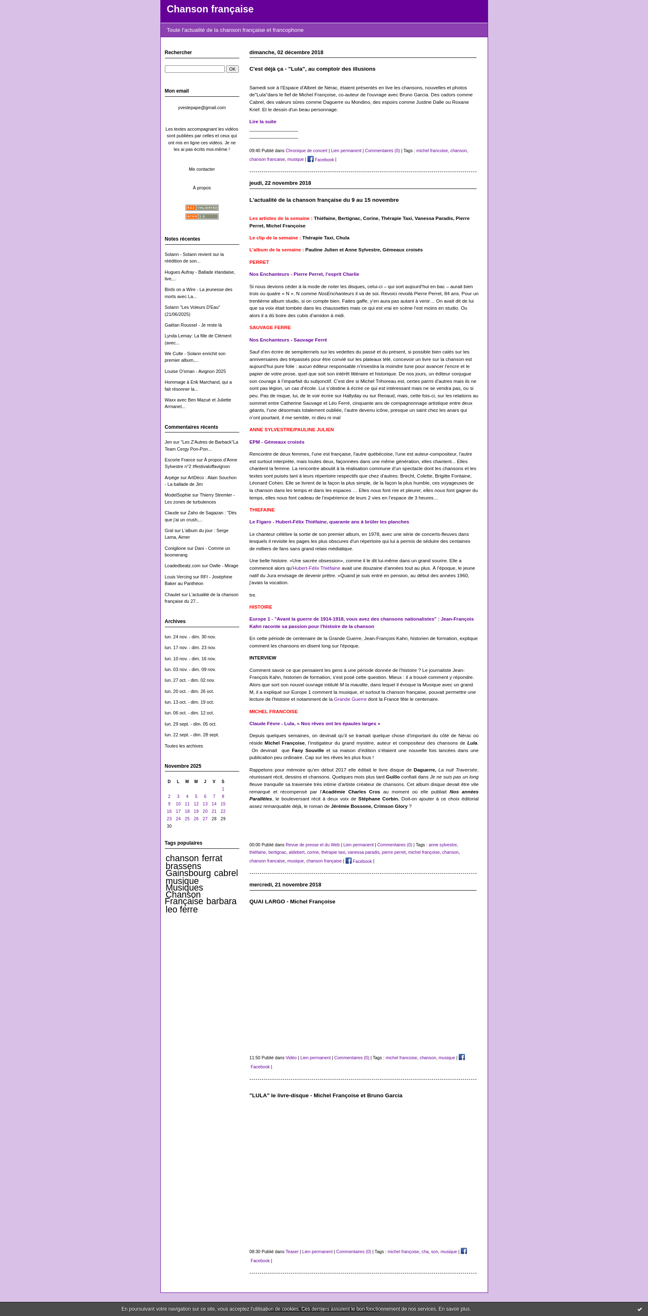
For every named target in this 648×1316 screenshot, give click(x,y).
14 (214, 804)
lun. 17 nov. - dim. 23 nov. (190, 647)
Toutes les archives (184, 745)
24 (178, 819)
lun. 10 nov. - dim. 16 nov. (190, 658)
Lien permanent (346, 150)
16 (169, 811)
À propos (202, 187)
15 (223, 804)
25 (187, 819)
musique (182, 881)
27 (205, 819)
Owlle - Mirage (223, 565)
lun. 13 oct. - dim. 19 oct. (189, 702)
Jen (168, 441)
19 (196, 811)
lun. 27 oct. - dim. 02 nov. (190, 680)
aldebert (297, 852)
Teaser (292, 1251)
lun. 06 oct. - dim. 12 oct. (189, 712)
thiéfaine (258, 852)
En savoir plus (453, 1309)
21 (214, 811)
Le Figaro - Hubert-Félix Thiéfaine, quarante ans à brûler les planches (330, 521)
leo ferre (182, 910)
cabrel (226, 873)
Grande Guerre (350, 699)
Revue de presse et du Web (313, 844)
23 (169, 819)
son (434, 1251)
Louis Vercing (178, 576)
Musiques (184, 888)
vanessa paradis (363, 852)
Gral (169, 530)
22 (223, 811)
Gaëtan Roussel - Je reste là (193, 324)
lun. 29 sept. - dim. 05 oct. (191, 723)
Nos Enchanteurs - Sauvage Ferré (288, 339)
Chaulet (173, 594)
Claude (172, 512)
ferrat (212, 858)
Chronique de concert (306, 150)
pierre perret (394, 852)
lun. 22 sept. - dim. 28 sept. (192, 734)
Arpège (172, 477)
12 (196, 804)
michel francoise (432, 150)
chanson (182, 858)
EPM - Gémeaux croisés (277, 441)
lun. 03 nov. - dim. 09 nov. (190, 669)
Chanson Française (184, 898)
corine (313, 852)
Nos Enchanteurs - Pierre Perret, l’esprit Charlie (305, 274)
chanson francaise (267, 159)
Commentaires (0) (382, 150)
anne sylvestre (443, 844)
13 (205, 804)
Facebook (320, 159)
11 (187, 804)
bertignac (277, 852)
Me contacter (202, 169)
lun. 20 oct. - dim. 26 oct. (189, 691)
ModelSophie (178, 494)
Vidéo (291, 1057)
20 (205, 811)
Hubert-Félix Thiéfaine (316, 568)
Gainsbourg (188, 873)
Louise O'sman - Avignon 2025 (195, 371)
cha (425, 1251)
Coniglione (175, 548)
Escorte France (180, 459)
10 (178, 804)
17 (178, 811)
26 (196, 819)
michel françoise (424, 852)
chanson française (324, 861)
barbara (221, 901)
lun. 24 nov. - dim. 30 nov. (190, 636)
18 (187, 811)
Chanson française (210, 9)
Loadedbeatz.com (183, 565)
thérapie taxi (333, 852)
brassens (183, 866)
